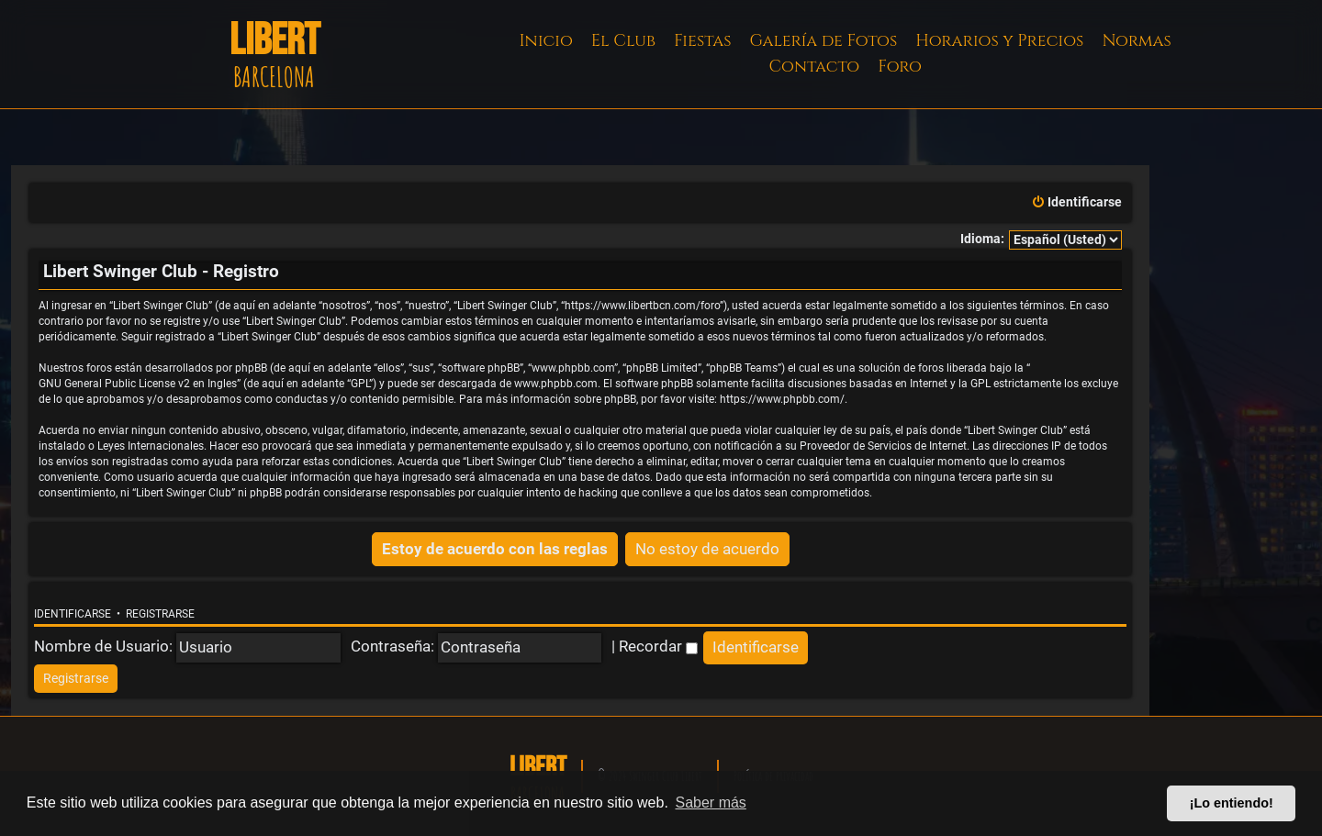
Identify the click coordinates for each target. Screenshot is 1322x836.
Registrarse (160, 613)
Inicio (546, 40)
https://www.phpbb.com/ (782, 399)
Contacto (813, 66)
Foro (900, 66)
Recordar (658, 646)
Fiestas (703, 40)
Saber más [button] (711, 802)
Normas (1136, 40)
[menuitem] (1076, 202)
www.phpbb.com (556, 383)
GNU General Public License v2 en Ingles (138, 383)
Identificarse (72, 613)
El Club (623, 40)
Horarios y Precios (999, 40)
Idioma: (982, 239)
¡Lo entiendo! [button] (1231, 803)
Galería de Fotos (824, 40)
